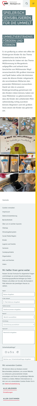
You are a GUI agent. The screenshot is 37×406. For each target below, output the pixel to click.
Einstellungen (8, 392)
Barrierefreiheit (7, 220)
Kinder (4, 240)
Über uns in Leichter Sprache (12, 224)
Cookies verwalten (8, 208)
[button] (26, 4)
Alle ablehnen (10, 388)
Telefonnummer (6, 306)
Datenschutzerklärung (12, 384)
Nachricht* (5, 328)
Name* (4, 290)
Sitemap (5, 228)
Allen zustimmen (11, 399)
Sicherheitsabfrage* (8, 347)
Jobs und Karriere (8, 260)
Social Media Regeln (9, 236)
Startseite (5, 200)
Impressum (6, 212)
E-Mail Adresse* (6, 298)
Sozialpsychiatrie (8, 252)
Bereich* (4, 313)
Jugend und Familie (9, 244)
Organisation (6, 256)
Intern (4, 264)
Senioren (5, 248)
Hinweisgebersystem (9, 232)
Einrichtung (5, 321)
